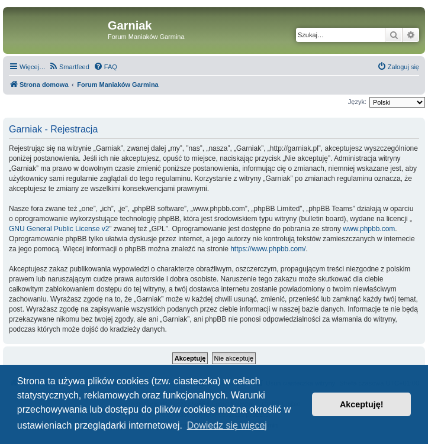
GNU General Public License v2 (59, 229)
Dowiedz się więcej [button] (227, 425)
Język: (357, 101)
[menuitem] (69, 67)
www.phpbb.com (369, 229)
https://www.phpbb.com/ (267, 249)
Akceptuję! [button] (362, 404)
